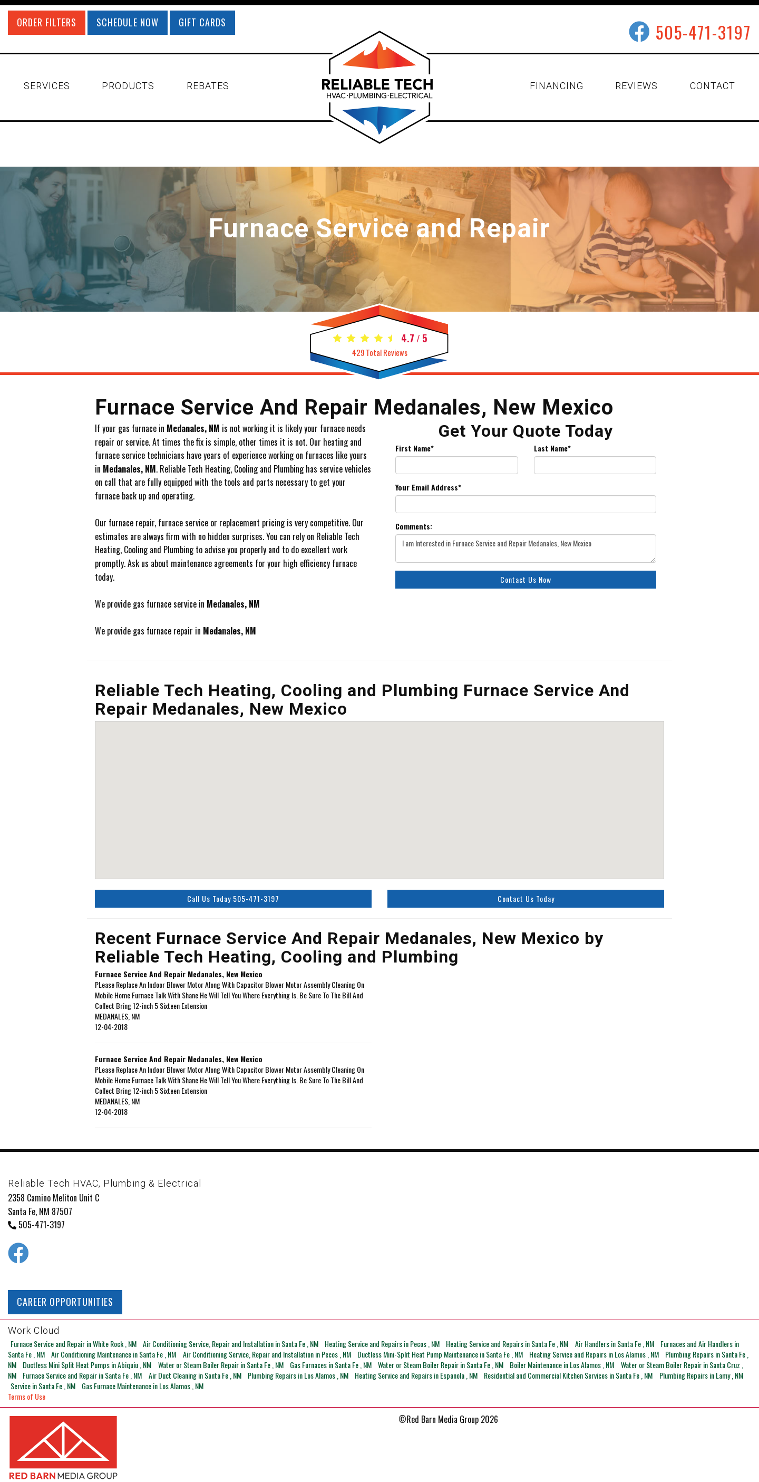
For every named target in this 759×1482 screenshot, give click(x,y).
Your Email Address (428, 487)
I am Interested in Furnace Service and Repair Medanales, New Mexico (525, 548)
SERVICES (47, 85)
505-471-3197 (703, 32)
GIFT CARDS (202, 22)
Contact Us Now (525, 579)
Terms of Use (26, 1396)
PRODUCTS (128, 85)
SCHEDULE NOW (127, 22)
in (71, 1343)
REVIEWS (636, 85)
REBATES (208, 85)
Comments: (413, 526)
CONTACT (712, 85)
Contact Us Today (526, 898)
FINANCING (556, 85)
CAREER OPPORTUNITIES (65, 1301)
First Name (414, 448)
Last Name (552, 448)
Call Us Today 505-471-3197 (233, 898)
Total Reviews (379, 352)
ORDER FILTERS (46, 22)
